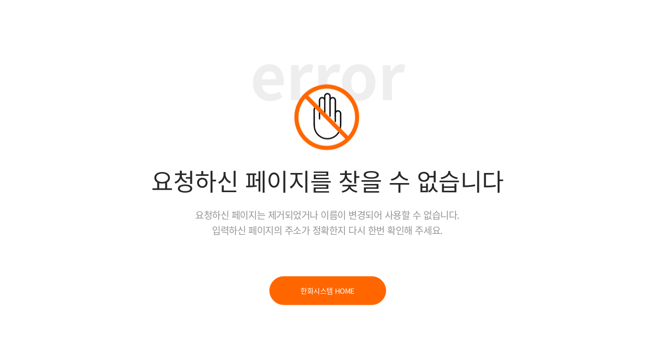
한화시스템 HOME (327, 291)
